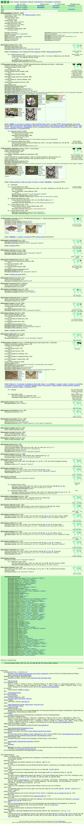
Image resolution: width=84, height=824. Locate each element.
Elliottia (25, 51)
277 (19, 815)
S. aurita (64, 384)
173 (50, 769)
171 (62, 492)
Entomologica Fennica (14, 692)
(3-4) (40, 158)
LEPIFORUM (16, 93)
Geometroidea (39, 2)
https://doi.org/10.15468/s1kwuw (22, 675)
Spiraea (75, 127)
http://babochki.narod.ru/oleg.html (72, 734)
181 (39, 663)
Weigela (12, 330)
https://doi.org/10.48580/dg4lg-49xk (63, 722)
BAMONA (38, 93)
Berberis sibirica (41, 237)
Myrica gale (36, 125)
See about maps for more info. (27, 749)
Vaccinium (48, 182)
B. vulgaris (20, 237)
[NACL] (13, 19)
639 (52, 777)
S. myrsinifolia (78, 384)
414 (72, 788)
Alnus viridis (76, 124)
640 (15, 790)
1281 (69, 815)
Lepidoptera (24, 2)
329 (44, 533)
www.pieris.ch (25, 701)
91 (39, 448)
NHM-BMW (13, 32)
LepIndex (12, 34)
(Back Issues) (29, 704)
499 (31, 815)
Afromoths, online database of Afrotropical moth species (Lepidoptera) (28, 673)
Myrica (62, 127)
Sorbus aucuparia (68, 385)
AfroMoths (64, 32)
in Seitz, (32, 469)
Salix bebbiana (27, 125)
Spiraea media (18, 125)
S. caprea (58, 384)
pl (65, 810)
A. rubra (50, 125)
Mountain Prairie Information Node (41, 678)
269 (46, 200)
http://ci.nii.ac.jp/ (12, 681)
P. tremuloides (21, 128)
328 (45, 516)
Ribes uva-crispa (26, 182)
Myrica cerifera (55, 127)
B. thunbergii (27, 237)
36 (53, 805)
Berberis (13, 237)
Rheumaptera (40, 5)
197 (28, 777)
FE (17, 39)
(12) (40, 200)
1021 (56, 815)
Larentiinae (57, 2)
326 (44, 469)
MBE (32, 93)
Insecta (17, 2)
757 (43, 815)
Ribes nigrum (46, 124)
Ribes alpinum (47, 385)
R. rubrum (53, 124)
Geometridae (49, 2)
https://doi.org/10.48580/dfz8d (50, 687)
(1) (46, 157)
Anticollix (17, 7)
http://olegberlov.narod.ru (44, 735)
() (55, 5)
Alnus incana (44, 125)
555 (50, 563)
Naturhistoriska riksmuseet (25, 741)
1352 (51, 506)
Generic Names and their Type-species (39, 731)
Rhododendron (14, 51)
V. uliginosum (56, 182)
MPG (49, 92)
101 (68, 772)
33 (48, 469)
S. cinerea (71, 384)
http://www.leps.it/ (43, 725)
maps (77, 52)
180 (60, 788)
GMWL (36, 49)
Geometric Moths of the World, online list (20, 698)
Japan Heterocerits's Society (16, 704)
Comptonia (41, 127)
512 (48, 497)
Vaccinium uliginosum (16, 127)
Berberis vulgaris (37, 385)
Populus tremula (17, 385)
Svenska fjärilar (12, 741)
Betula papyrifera (59, 125)
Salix (80, 127)
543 (9, 790)
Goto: (29, 11)
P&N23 (54, 32)
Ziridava (18, 5)
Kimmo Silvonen (9, 104)
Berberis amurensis (16, 274)
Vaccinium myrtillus (17, 387)
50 (57, 805)
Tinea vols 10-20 (39, 704)
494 (40, 777)
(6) (31, 448)
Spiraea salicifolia (57, 385)
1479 (9, 816)
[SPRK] (14, 84)
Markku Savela (62, 821)
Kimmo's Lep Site (13, 707)
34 (49, 516)
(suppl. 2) (69, 36)
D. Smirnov (11, 117)
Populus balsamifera (10, 128)
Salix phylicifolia (36, 124)
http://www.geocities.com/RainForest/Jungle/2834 (22, 735)
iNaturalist (11, 36)
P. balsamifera (27, 385)
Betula (12, 124)
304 (55, 769)
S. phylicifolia (8, 385)
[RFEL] (22, 22)
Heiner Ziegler (25, 93)
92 (45, 455)
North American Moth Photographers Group (20, 728)
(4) (40, 92)
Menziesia (37, 51)
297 (66, 788)
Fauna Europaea (13, 695)
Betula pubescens (15, 182)
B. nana (79, 125)
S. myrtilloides (51, 384)
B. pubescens (27, 124)
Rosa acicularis (9, 125)
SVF (45, 93)
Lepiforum (11, 715)
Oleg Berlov (20, 223)
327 (59, 486)
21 (48, 455)
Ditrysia (31, 2)
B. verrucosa (19, 124)
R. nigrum (35, 182)
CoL (17, 34)
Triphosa (25, 5)
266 (43, 762)
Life (12, 2)
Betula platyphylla (52, 51)
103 (16, 777)
